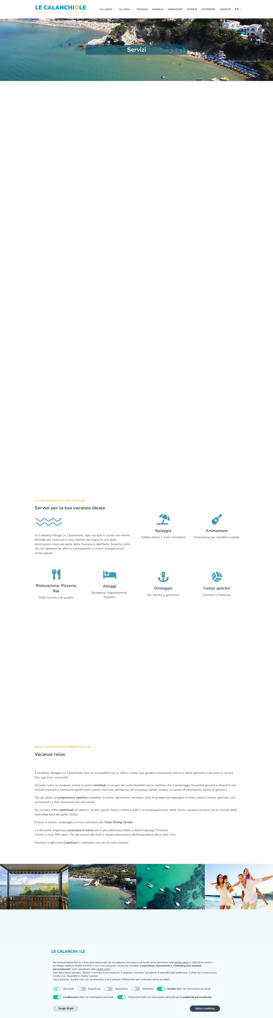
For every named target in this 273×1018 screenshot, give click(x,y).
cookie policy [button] (103, 969)
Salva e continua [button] (204, 1008)
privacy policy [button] (181, 962)
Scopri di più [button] (65, 1008)
